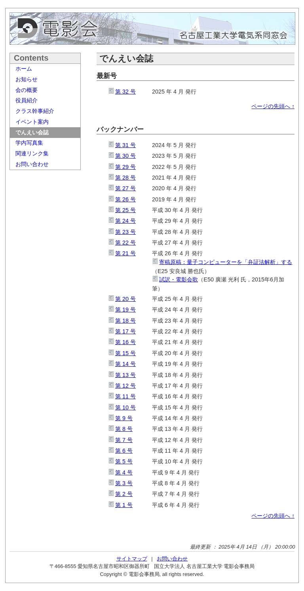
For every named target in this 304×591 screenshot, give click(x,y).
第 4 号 (124, 472)
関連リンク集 (32, 153)
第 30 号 (125, 156)
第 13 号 (125, 375)
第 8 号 (124, 429)
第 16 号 (125, 342)
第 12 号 (125, 386)
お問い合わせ (32, 164)
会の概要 (26, 90)
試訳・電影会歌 (178, 279)
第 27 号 (125, 188)
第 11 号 (125, 396)
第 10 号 (125, 407)
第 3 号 (124, 483)
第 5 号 (124, 461)
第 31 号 (125, 145)
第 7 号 (124, 440)
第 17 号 (125, 331)
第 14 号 (125, 364)
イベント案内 (32, 122)
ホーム (23, 68)
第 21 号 (125, 253)
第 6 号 (124, 451)
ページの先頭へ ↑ (272, 106)
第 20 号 (125, 299)
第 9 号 (124, 418)
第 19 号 (125, 309)
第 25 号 (125, 210)
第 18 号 (125, 320)
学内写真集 (29, 143)
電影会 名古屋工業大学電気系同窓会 (152, 28)
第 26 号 (125, 199)
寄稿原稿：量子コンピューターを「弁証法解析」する (225, 262)
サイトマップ (131, 559)
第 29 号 (125, 167)
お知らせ (26, 79)
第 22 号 (125, 242)
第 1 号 (124, 505)
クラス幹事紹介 (34, 111)
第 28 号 (125, 177)
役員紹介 (26, 100)
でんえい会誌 (32, 132)
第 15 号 (125, 353)
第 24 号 (125, 221)
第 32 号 (125, 91)
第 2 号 (124, 494)
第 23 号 (125, 232)
